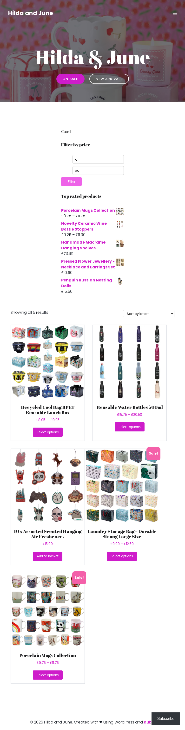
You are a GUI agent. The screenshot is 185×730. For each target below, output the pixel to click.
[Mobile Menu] (175, 13)
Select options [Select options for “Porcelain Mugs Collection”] (48, 675)
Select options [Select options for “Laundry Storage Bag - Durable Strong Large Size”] (122, 556)
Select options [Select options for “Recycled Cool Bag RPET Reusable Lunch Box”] (48, 432)
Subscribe (165, 718)
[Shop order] (148, 313)
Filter (71, 181)
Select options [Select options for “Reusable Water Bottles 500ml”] (130, 426)
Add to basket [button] (48, 556)
